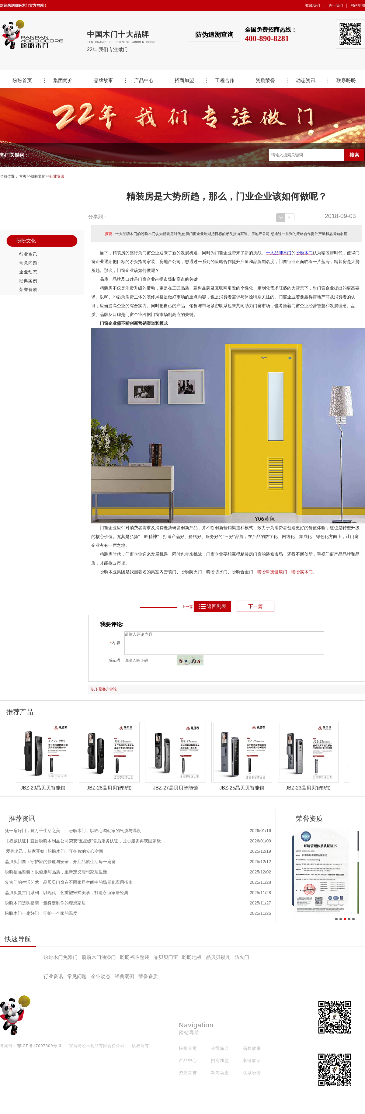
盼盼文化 (38, 176)
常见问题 (28, 263)
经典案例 (28, 280)
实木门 (306, 572)
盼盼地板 (192, 961)
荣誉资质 (28, 289)
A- (290, 218)
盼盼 (295, 572)
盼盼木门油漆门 (99, 961)
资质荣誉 (265, 80)
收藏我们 (312, 5)
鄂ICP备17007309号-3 (39, 1050)
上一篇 (187, 607)
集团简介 (63, 80)
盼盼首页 (22, 80)
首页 (22, 176)
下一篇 (255, 606)
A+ (281, 218)
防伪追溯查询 (214, 34)
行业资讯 (57, 176)
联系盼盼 (346, 80)
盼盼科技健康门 (272, 572)
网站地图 (357, 5)
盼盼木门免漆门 (60, 961)
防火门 (242, 961)
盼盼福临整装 (134, 961)
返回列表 (212, 606)
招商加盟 (184, 80)
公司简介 (220, 1052)
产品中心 (144, 80)
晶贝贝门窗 (166, 961)
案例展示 (252, 1065)
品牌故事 (103, 80)
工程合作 (225, 80)
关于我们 (335, 5)
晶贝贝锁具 (218, 961)
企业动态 (28, 271)
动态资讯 (305, 80)
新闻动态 (220, 1077)
